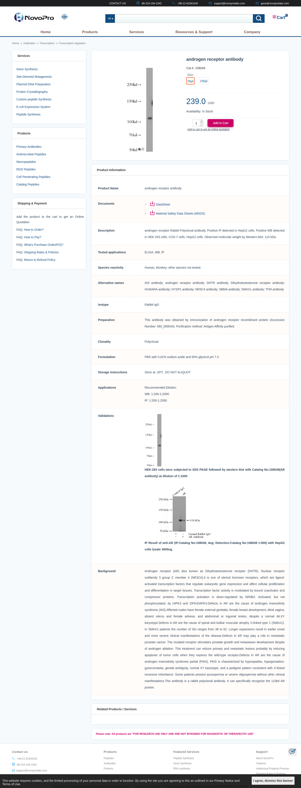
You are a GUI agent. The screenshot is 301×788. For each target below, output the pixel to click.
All (109, 18)
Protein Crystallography (32, 91)
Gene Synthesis (27, 69)
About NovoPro (264, 758)
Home (46, 32)
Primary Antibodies (29, 146)
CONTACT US (117, 3)
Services (136, 32)
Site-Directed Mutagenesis (34, 76)
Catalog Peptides (27, 184)
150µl (203, 81)
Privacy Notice (224, 780)
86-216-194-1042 (152, 3)
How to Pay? (32, 237)
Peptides (109, 758)
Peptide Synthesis (28, 114)
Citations (261, 763)
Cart (278, 17)
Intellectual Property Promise (272, 768)
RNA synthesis (181, 768)
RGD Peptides (26, 169)
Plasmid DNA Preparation (33, 84)
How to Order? (34, 229)
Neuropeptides (26, 162)
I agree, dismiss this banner (273, 780)
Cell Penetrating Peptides (33, 177)
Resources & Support (194, 32)
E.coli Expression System (33, 107)
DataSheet (163, 204)
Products (90, 32)
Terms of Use (11, 784)
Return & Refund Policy (40, 260)
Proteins (108, 768)
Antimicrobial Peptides (31, 154)
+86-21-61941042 (188, 3)
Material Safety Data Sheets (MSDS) (180, 213)
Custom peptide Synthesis (33, 99)
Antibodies (110, 763)
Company (252, 32)
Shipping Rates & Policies (41, 252)
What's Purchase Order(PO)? (43, 244)
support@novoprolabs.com (229, 3)
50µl (190, 81)
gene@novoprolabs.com (275, 3)
